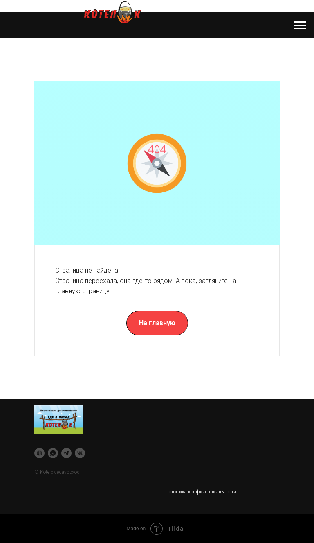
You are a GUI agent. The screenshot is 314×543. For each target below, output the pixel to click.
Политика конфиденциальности (200, 492)
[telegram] (66, 453)
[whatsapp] (53, 453)
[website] (39, 453)
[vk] (80, 453)
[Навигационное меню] (300, 25)
